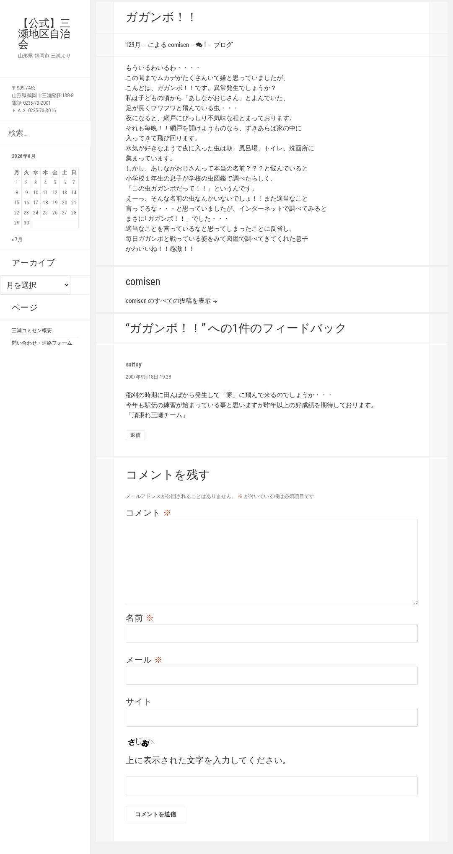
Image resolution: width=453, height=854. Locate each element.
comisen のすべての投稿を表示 (169, 300)
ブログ (223, 45)
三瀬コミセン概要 (32, 330)
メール (144, 660)
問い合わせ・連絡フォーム (42, 343)
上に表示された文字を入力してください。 (208, 760)
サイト (139, 702)
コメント (149, 513)
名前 (140, 618)
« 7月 (17, 240)
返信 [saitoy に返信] (135, 435)
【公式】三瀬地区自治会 (44, 33)
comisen (178, 45)
